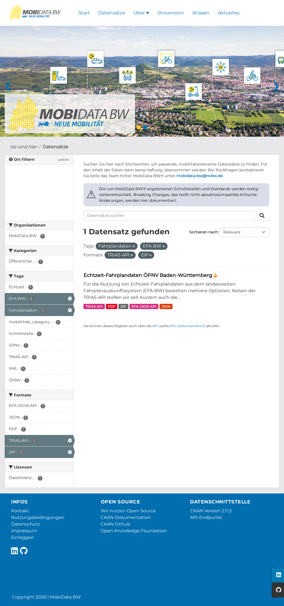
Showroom (171, 13)
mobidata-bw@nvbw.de (199, 175)
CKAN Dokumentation (126, 517)
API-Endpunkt (206, 517)
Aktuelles (228, 13)
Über (141, 13)
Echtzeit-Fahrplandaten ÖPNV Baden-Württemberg (148, 275)
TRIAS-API (94, 306)
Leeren (63, 159)
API (155, 326)
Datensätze (111, 13)
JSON (166, 306)
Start (84, 13)
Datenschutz (25, 524)
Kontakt (20, 510)
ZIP (123, 306)
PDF (111, 306)
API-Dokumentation (187, 326)
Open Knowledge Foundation (134, 530)
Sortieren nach (203, 232)
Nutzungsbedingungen (37, 517)
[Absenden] (262, 216)
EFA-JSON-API (143, 306)
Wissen (200, 13)
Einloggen (22, 537)
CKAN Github (115, 524)
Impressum (24, 530)
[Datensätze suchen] (169, 216)
